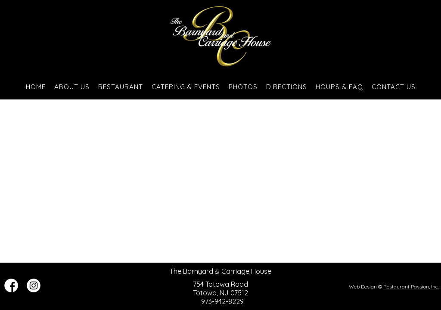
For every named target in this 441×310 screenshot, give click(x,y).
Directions (286, 87)
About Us (72, 87)
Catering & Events (186, 87)
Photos (243, 87)
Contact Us (394, 87)
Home (36, 87)
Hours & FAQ (339, 87)
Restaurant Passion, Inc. (411, 286)
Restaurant (120, 87)
